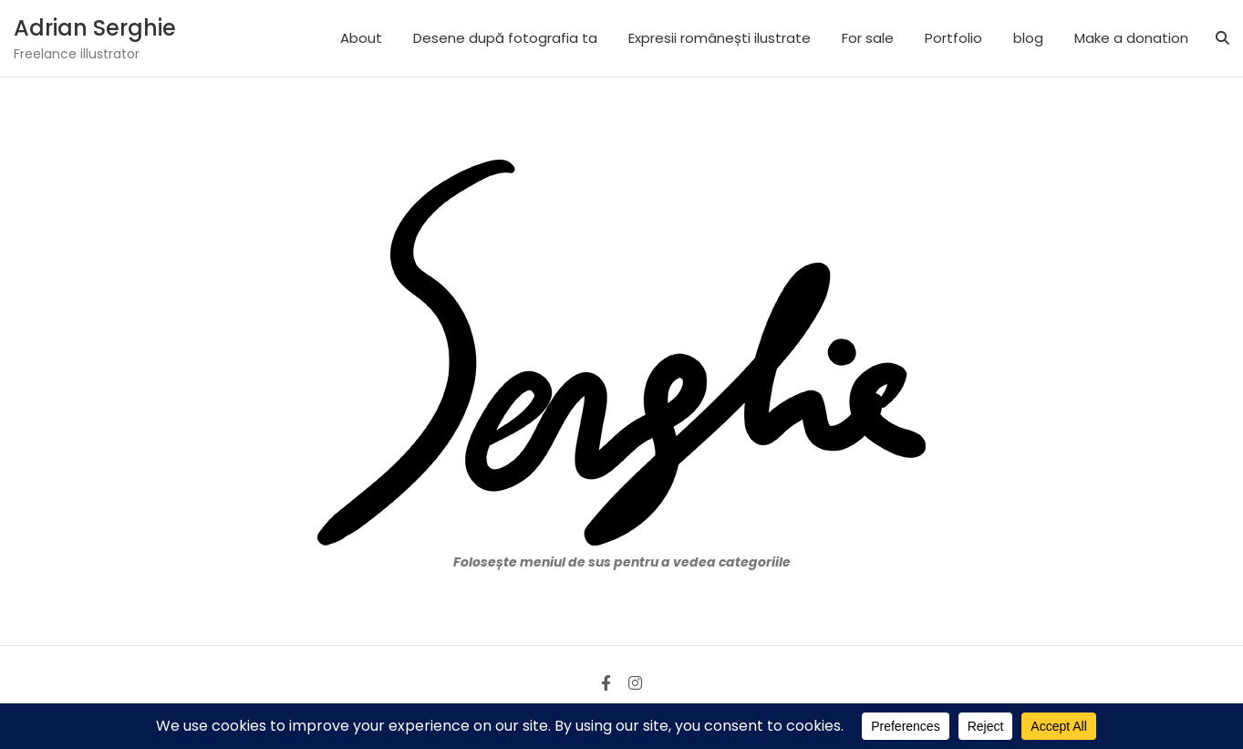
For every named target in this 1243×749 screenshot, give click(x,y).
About (361, 37)
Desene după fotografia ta (505, 37)
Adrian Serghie (95, 28)
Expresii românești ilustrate (719, 37)
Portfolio (953, 37)
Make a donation (1131, 37)
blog (1028, 37)
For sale (868, 37)
